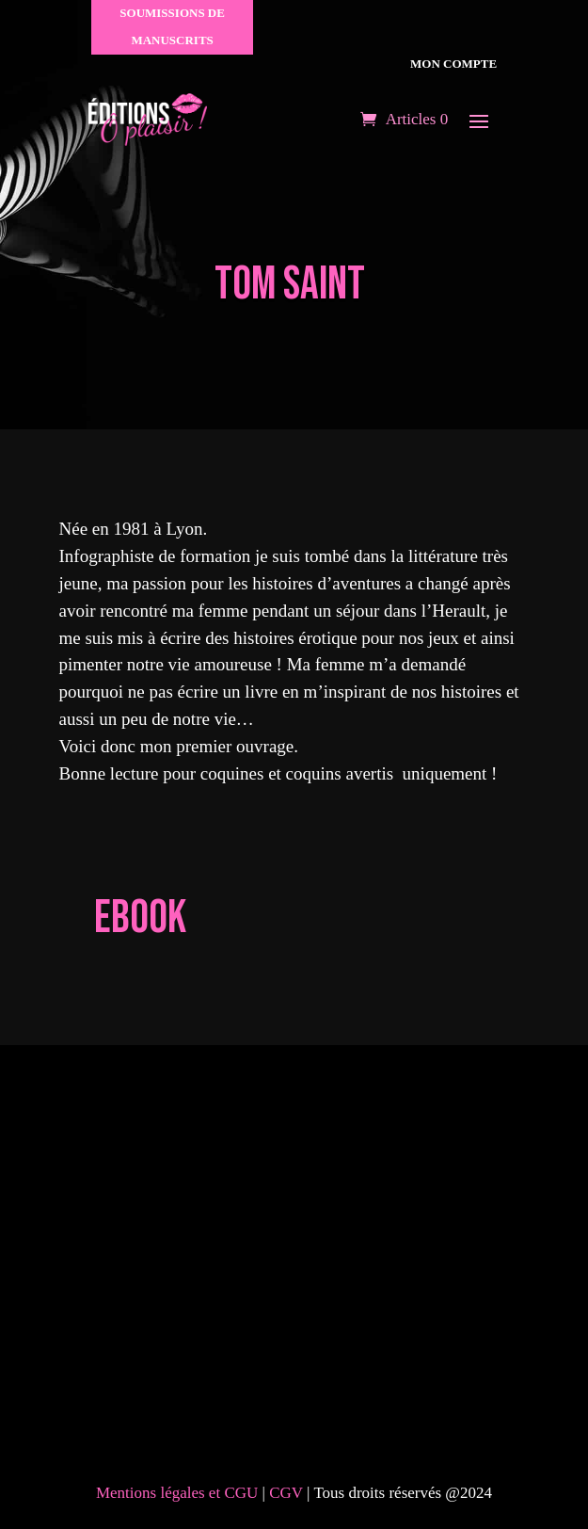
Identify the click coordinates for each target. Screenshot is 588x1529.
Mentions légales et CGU (177, 1493)
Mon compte (452, 63)
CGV (288, 1493)
